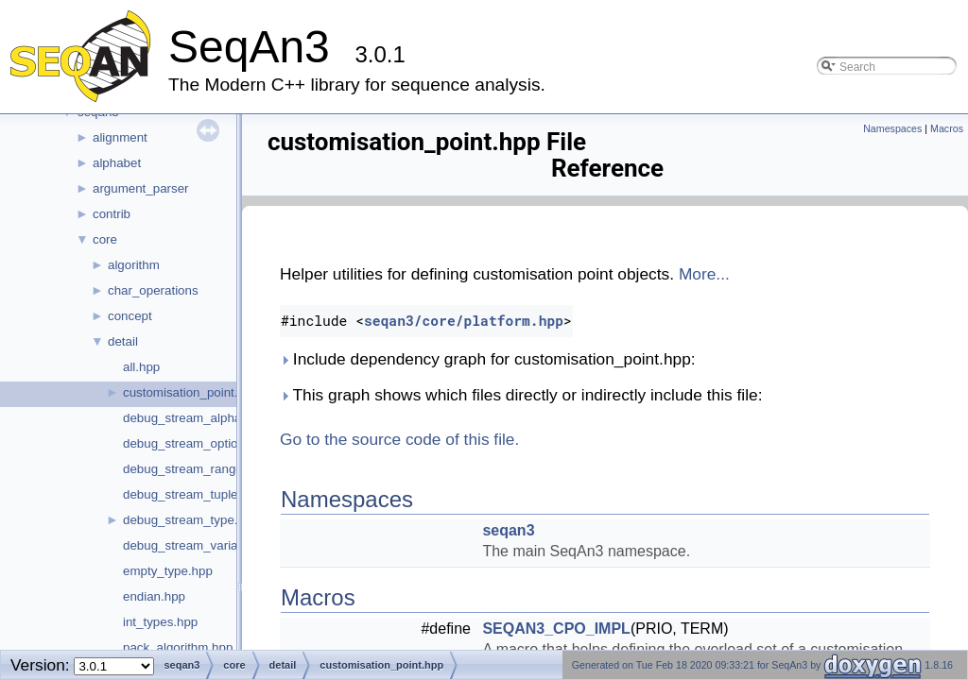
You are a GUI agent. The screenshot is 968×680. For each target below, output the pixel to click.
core (105, 239)
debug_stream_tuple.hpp (192, 494)
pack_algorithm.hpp (178, 647)
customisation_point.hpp (191, 392)
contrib (111, 214)
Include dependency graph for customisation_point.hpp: (488, 358)
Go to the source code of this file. (399, 439)
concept (130, 316)
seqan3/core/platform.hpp (463, 321)
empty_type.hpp (168, 571)
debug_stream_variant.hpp (198, 545)
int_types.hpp (160, 622)
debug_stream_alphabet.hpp (203, 418)
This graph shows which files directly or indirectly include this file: (521, 394)
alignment (120, 137)
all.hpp (141, 367)
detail (123, 341)
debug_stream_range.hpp (195, 469)
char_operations (153, 290)
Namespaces (892, 128)
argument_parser (141, 188)
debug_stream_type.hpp (191, 520)
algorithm (134, 265)
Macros (946, 128)
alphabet (117, 163)
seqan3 (508, 530)
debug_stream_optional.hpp (201, 443)
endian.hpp (154, 596)
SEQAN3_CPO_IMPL (556, 628)
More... (704, 273)
